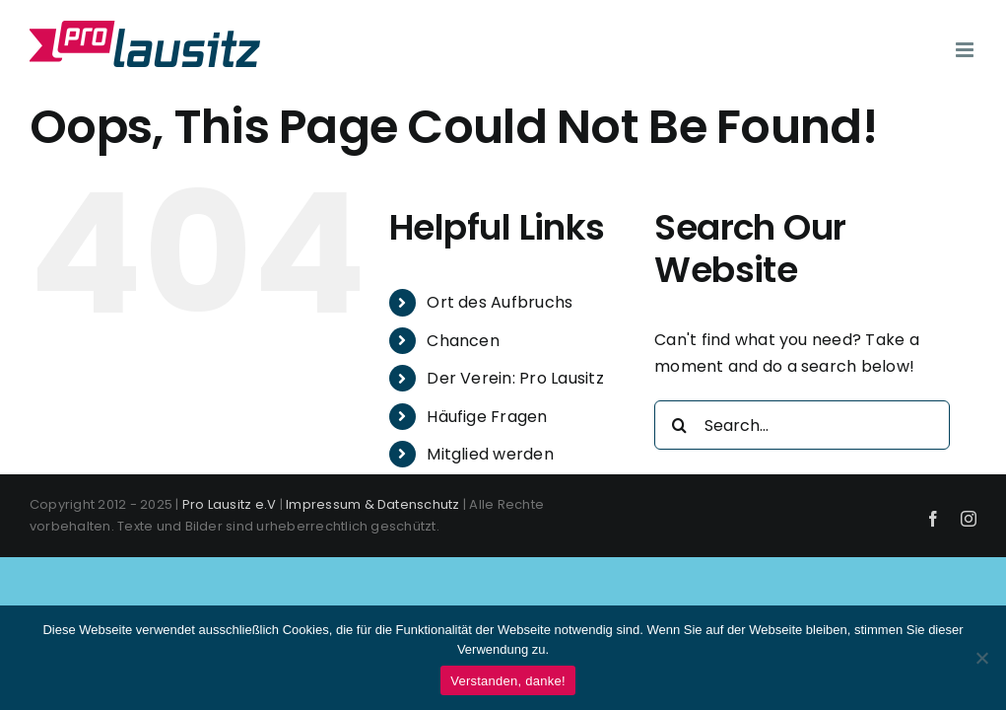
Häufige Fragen (487, 416)
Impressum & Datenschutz (373, 504)
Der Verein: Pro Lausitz (515, 378)
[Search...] (802, 425)
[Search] (679, 425)
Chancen (463, 340)
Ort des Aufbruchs (499, 302)
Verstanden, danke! (508, 681)
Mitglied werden (490, 454)
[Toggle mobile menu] (966, 49)
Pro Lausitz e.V (229, 504)
